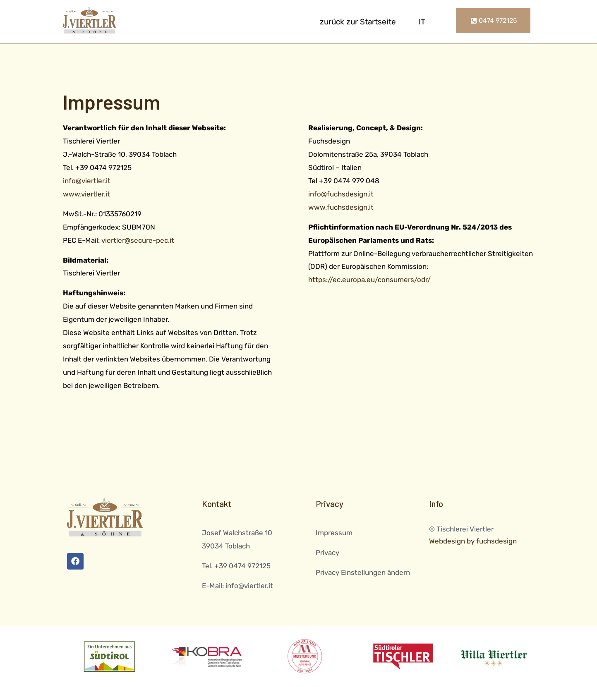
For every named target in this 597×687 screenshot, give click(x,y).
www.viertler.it (86, 194)
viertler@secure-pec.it (137, 240)
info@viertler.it (86, 181)
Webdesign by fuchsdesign (473, 541)
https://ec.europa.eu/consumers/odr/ (369, 279)
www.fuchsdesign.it (341, 207)
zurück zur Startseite (358, 21)
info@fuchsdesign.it (341, 194)
